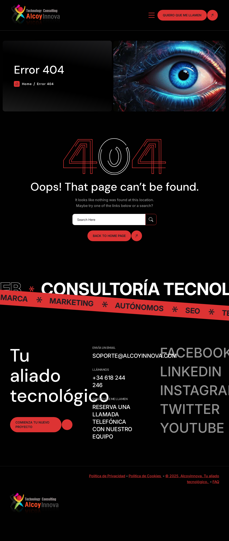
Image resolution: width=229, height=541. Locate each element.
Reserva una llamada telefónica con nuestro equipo (112, 422)
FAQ (215, 481)
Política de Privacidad (107, 476)
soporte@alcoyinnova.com (134, 355)
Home (23, 84)
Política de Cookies (145, 476)
